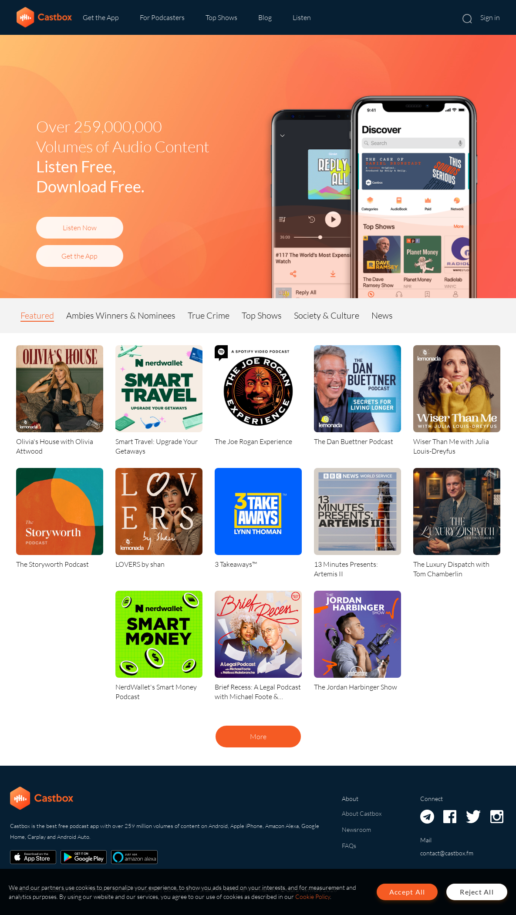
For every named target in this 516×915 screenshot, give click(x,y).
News (382, 315)
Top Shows (221, 17)
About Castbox (361, 813)
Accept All (407, 892)
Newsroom (356, 829)
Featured (37, 315)
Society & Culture (326, 315)
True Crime (208, 315)
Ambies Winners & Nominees (120, 315)
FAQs (349, 845)
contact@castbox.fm (446, 853)
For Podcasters (162, 17)
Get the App (101, 17)
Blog (265, 17)
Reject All (477, 892)
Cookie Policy (312, 896)
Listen (302, 17)
